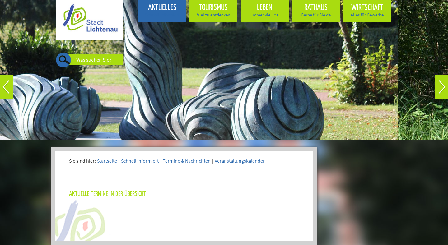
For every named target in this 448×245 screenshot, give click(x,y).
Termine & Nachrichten (187, 161)
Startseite (107, 161)
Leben (265, 10)
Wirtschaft (367, 10)
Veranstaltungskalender (240, 161)
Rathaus (316, 10)
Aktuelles (162, 10)
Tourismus (213, 10)
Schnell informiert (140, 161)
